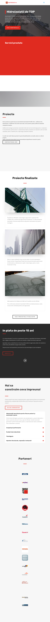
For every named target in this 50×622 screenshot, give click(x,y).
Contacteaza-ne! (11, 142)
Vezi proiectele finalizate (25, 316)
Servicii (8, 353)
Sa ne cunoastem (13, 407)
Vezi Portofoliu (13, 27)
